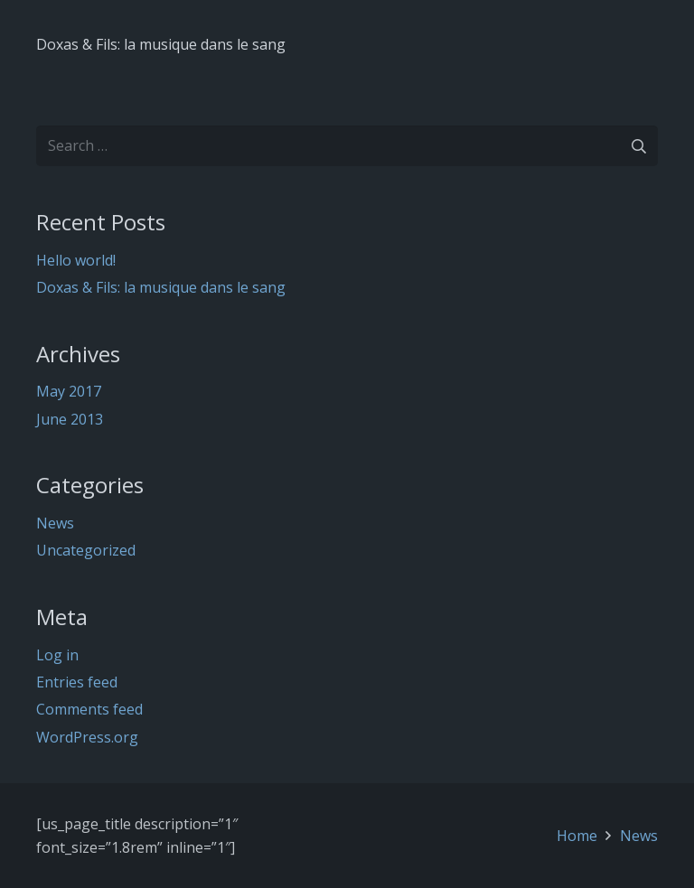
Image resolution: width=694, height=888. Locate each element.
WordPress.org (87, 737)
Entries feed (76, 682)
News (55, 523)
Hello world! (76, 260)
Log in (57, 655)
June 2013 (69, 419)
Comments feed (89, 709)
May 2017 (68, 391)
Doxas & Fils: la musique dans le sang (161, 44)
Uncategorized (86, 550)
